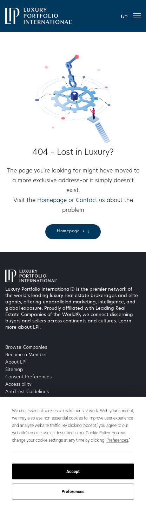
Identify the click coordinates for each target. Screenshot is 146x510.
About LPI (16, 362)
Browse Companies (26, 347)
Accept (73, 471)
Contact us (90, 200)
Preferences (73, 491)
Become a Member (26, 355)
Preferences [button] (117, 440)
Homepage (52, 200)
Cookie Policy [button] (98, 432)
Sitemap (14, 369)
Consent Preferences (28, 377)
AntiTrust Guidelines (27, 392)
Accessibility (18, 384)
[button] (124, 16)
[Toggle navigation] (137, 15)
